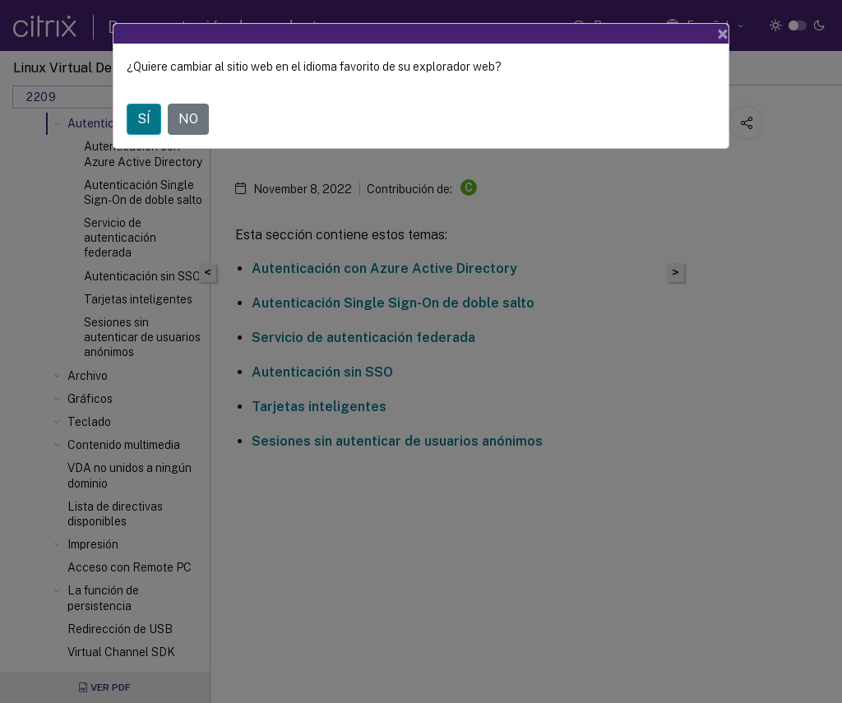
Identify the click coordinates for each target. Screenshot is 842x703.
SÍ (143, 119)
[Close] (723, 34)
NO (188, 119)
